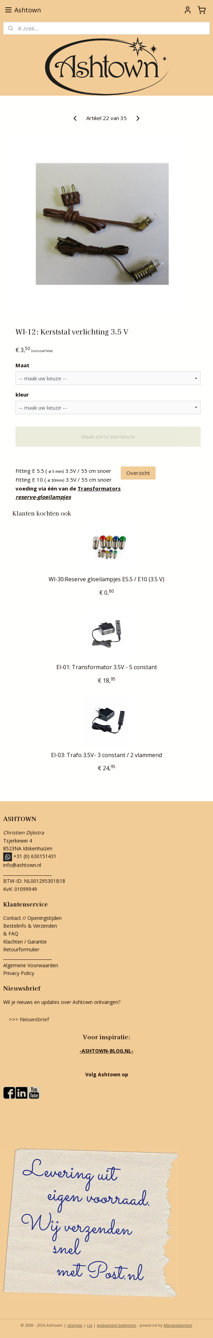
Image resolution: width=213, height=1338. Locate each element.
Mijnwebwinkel (178, 1325)
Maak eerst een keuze (108, 436)
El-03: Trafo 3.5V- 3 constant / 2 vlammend (106, 755)
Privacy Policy (18, 973)
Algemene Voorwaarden (30, 965)
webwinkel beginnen (116, 1325)
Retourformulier (22, 949)
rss (89, 1325)
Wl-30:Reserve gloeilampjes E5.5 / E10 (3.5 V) (106, 579)
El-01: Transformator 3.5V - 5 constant (106, 667)
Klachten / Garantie (25, 941)
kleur (22, 394)
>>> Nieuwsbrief (29, 1019)
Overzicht (138, 472)
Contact (12, 918)
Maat (22, 365)
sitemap (74, 1325)
